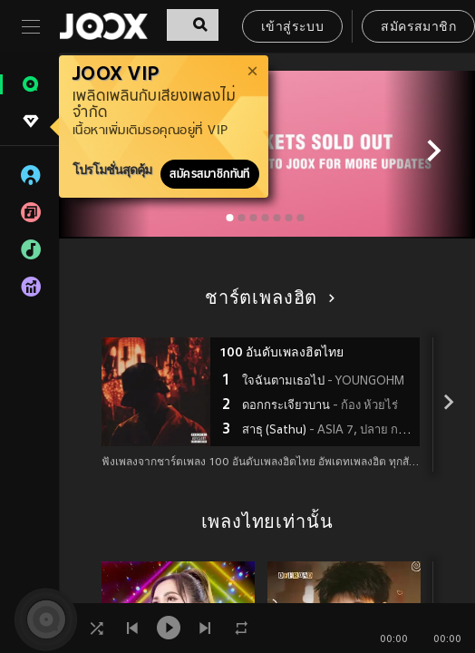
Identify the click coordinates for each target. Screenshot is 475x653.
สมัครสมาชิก (418, 27)
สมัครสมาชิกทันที (210, 174)
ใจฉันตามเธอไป (323, 381)
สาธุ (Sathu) (328, 430)
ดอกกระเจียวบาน (320, 406)
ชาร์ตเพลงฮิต (267, 299)
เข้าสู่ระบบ (292, 27)
